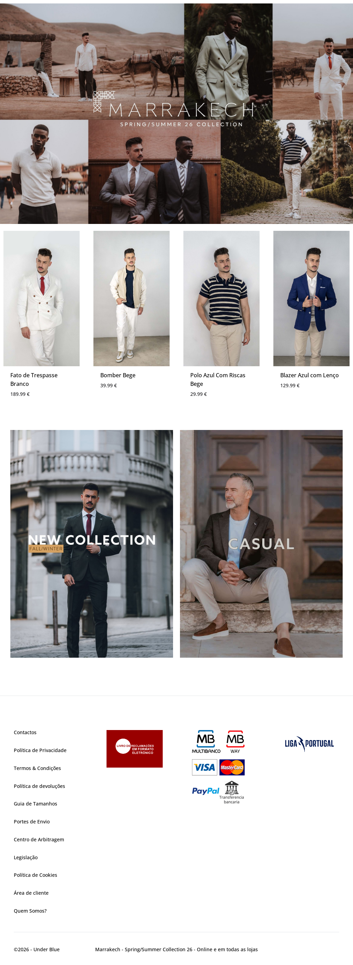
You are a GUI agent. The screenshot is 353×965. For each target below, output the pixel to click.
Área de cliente (31, 893)
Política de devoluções (39, 786)
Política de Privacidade (40, 750)
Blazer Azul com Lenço (309, 375)
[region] (176, 113)
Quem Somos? (30, 910)
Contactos (25, 732)
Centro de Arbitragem (39, 839)
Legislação (26, 857)
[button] (176, 113)
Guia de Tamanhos (35, 803)
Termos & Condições (37, 768)
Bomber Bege (117, 375)
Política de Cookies (35, 875)
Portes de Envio (32, 821)
